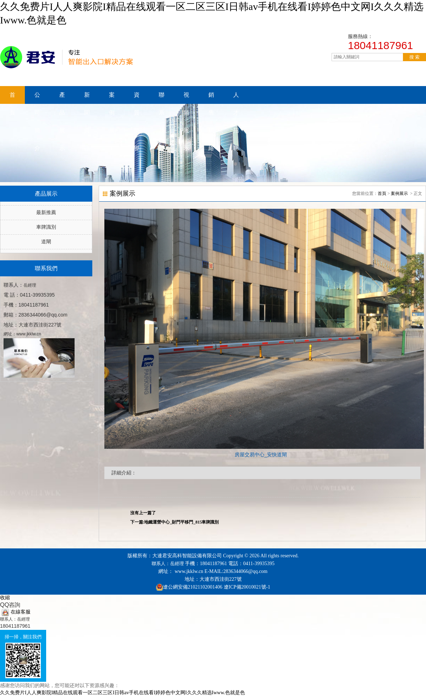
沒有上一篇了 (143, 512)
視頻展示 (186, 98)
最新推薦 (46, 212)
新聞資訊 (87, 98)
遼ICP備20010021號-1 (246, 587)
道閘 (46, 241)
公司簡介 (37, 98)
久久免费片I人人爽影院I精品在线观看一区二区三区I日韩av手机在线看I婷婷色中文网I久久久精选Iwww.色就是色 (122, 692)
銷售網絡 (211, 98)
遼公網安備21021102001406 (192, 587)
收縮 (5, 597)
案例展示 (112, 98)
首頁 (12, 98)
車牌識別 (46, 227)
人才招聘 (236, 98)
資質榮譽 (137, 98)
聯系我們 (161, 98)
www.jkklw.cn (189, 571)
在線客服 (16, 612)
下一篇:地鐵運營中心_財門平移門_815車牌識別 (174, 522)
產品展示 (62, 98)
